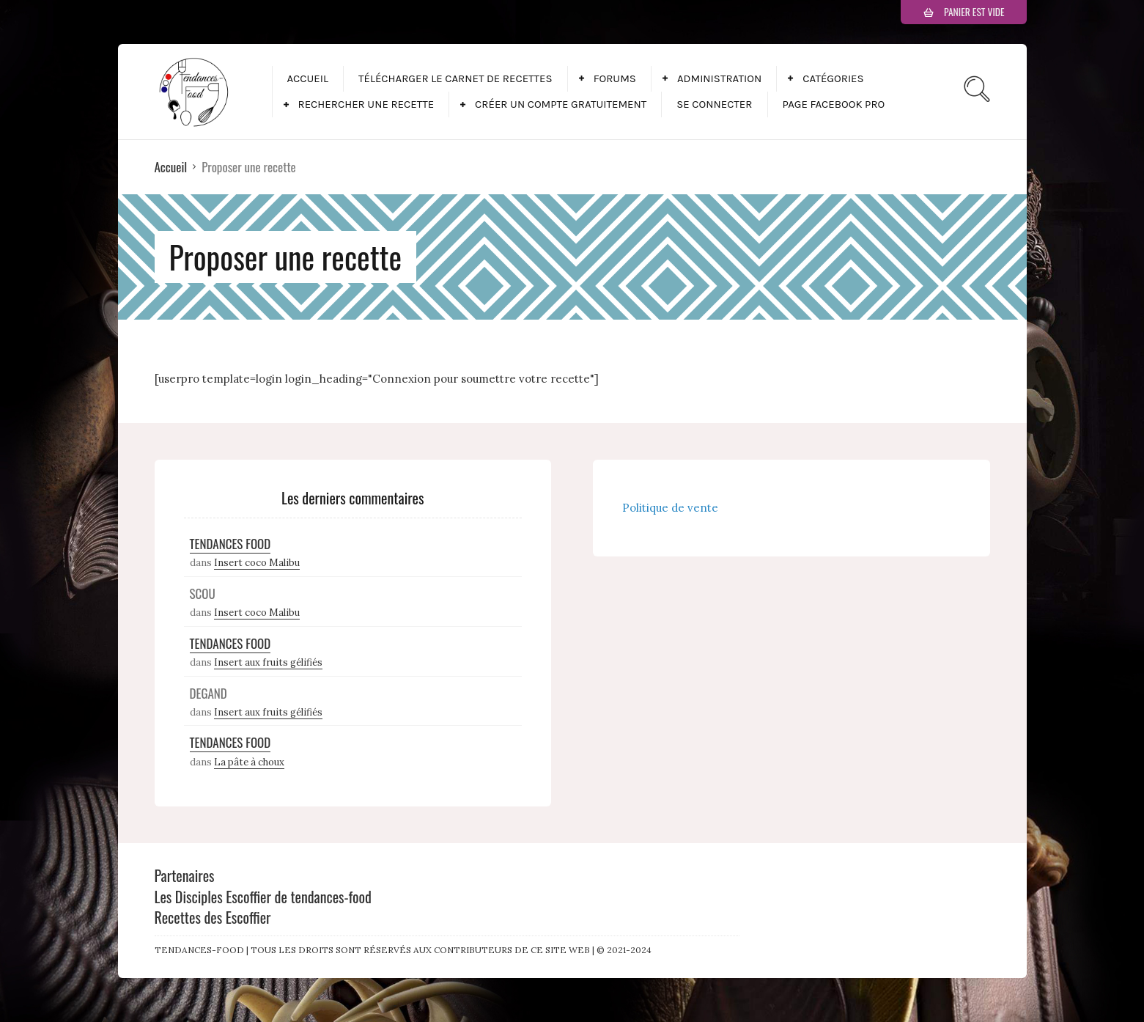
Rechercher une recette (366, 104)
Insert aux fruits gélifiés (268, 662)
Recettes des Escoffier (213, 917)
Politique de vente (670, 508)
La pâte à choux (249, 762)
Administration (719, 78)
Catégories (832, 78)
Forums (615, 78)
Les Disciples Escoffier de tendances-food (263, 897)
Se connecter (714, 104)
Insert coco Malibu (257, 562)
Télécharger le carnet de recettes (455, 78)
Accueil (307, 78)
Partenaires (185, 875)
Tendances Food (230, 543)
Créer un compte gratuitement (560, 104)
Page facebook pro (834, 104)
